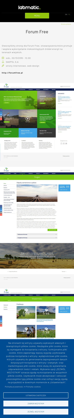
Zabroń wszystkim (36, 403)
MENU (37, 15)
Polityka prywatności (14, 387)
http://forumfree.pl (12, 72)
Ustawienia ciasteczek (36, 395)
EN (66, 14)
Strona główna (66, 24)
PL (69, 14)
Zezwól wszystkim (36, 412)
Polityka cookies (33, 387)
